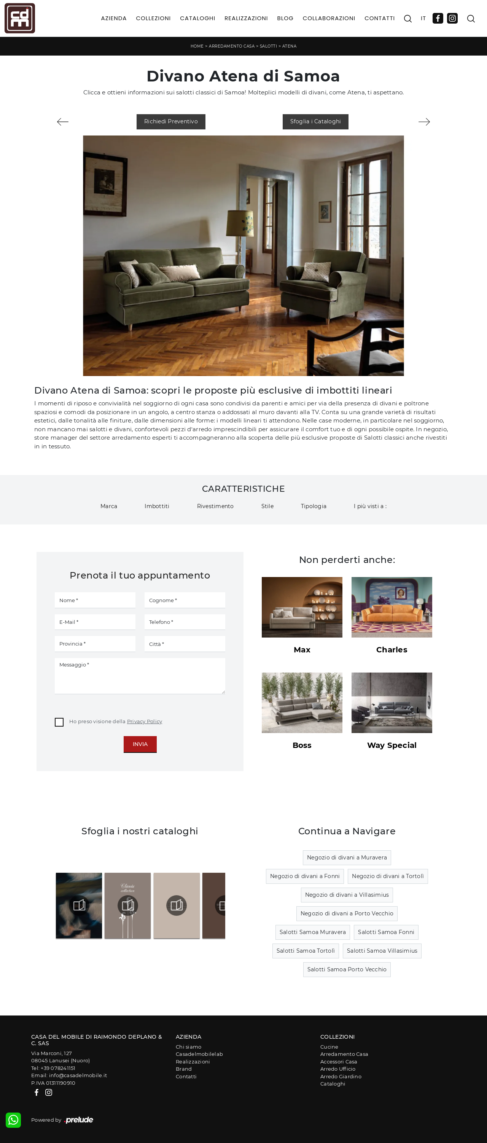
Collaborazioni (329, 18)
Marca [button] (108, 506)
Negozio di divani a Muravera (347, 857)
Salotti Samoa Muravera (313, 932)
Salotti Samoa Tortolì (306, 950)
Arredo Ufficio (338, 1069)
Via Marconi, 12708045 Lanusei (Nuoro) (60, 1057)
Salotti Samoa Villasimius (382, 950)
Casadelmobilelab (199, 1054)
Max (302, 649)
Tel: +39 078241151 (53, 1068)
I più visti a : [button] (370, 506)
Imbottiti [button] (157, 506)
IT (423, 18)
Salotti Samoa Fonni (386, 932)
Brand (184, 1069)
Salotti (268, 46)
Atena (289, 46)
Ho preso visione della (115, 721)
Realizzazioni (246, 18)
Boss (302, 745)
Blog (285, 18)
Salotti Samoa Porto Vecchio (347, 969)
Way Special (392, 745)
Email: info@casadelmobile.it (69, 1075)
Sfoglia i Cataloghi (315, 121)
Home (197, 46)
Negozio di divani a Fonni (305, 876)
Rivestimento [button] (215, 506)
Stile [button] (267, 506)
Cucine (329, 1047)
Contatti (379, 18)
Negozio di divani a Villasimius (347, 894)
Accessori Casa (339, 1062)
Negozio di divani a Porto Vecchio (347, 913)
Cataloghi (197, 18)
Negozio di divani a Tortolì (388, 876)
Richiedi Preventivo (171, 121)
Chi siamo (188, 1047)
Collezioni (153, 18)
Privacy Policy (144, 721)
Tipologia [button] (313, 506)
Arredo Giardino (340, 1076)
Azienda (114, 18)
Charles (391, 649)
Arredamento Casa (232, 46)
